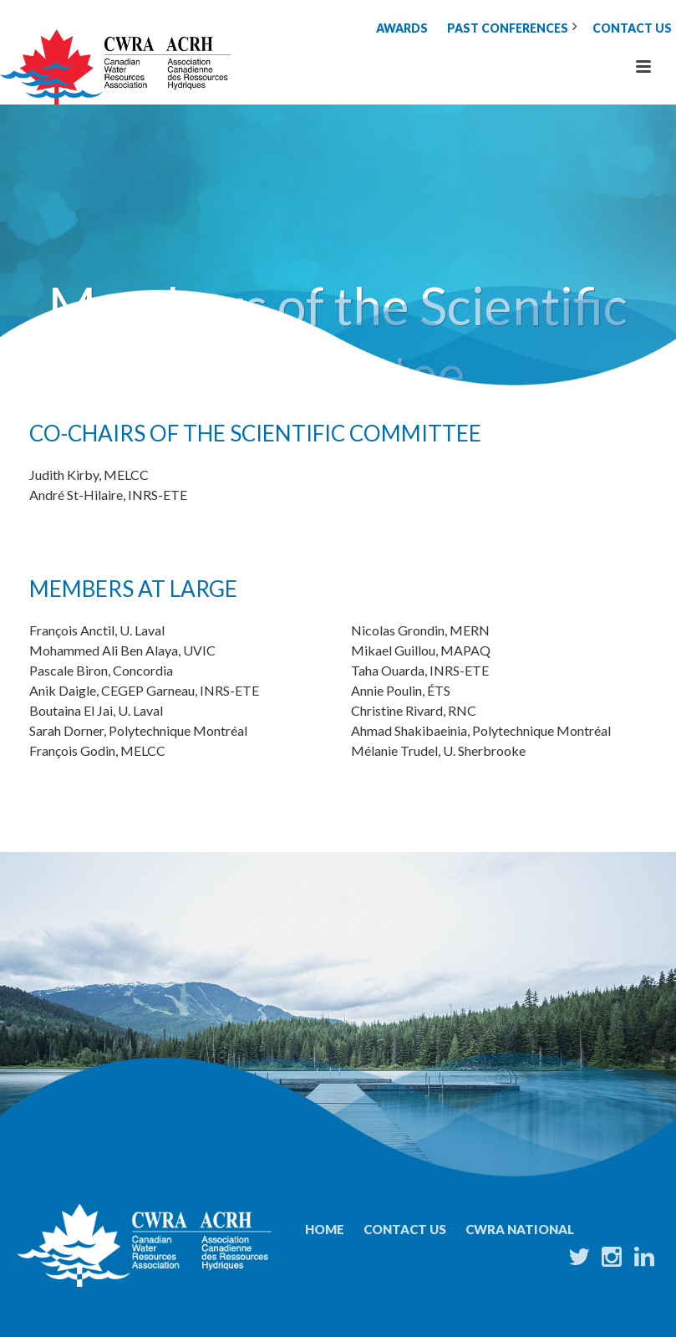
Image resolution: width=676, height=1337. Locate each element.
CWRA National (519, 1229)
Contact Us (404, 1229)
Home (324, 1229)
